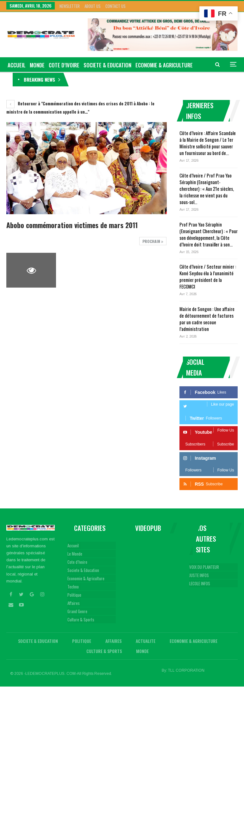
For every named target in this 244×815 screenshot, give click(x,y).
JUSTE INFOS (199, 575)
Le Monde (74, 554)
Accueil (73, 545)
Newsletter (69, 6)
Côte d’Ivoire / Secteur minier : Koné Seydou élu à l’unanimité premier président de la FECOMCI (207, 276)
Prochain (152, 241)
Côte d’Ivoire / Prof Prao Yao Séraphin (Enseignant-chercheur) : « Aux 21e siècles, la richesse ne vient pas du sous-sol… (206, 188)
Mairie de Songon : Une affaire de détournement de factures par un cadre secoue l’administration (207, 318)
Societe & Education (107, 65)
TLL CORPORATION (186, 670)
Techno (73, 586)
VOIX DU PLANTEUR (204, 567)
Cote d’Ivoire (64, 65)
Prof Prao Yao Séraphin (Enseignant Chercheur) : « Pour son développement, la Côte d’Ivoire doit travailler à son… (208, 234)
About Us (92, 6)
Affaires (73, 603)
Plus (141, 65)
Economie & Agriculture (85, 578)
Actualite (145, 641)
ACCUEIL (17, 65)
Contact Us (115, 6)
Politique (74, 595)
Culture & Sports (80, 619)
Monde (37, 65)
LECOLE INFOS (199, 583)
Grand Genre (77, 611)
